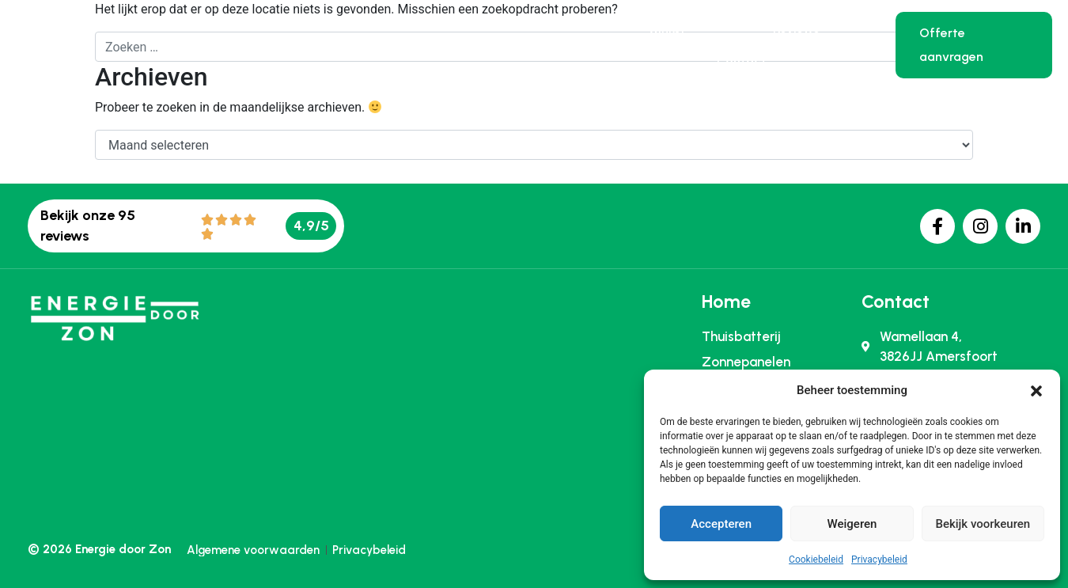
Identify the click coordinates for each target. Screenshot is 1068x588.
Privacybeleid (879, 559)
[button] (1036, 390)
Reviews (796, 28)
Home (235, 45)
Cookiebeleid (816, 559)
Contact (742, 61)
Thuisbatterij (348, 45)
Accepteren (721, 524)
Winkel (666, 28)
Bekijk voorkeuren (982, 524)
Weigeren (852, 524)
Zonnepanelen (492, 45)
